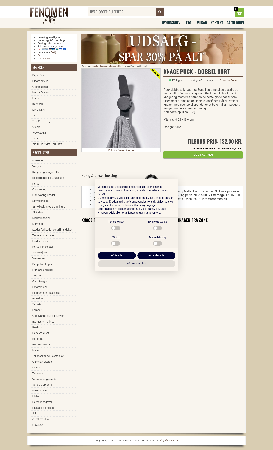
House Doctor (40, 92)
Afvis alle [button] (116, 255)
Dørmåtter (38, 223)
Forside (94, 66)
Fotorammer (39, 287)
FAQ (188, 22)
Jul (34, 413)
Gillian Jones (40, 86)
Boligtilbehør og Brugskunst (48, 177)
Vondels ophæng (42, 384)
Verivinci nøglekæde (44, 379)
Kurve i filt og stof (42, 246)
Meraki (36, 367)
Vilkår (202, 22)
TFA (34, 115)
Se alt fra (228, 80)
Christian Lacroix (42, 361)
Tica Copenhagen (43, 121)
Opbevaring (39, 189)
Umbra (36, 126)
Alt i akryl (37, 212)
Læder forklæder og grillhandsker (52, 229)
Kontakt (217, 22)
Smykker (37, 304)
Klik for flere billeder (121, 150)
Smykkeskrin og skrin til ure (48, 206)
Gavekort (37, 424)
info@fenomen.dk (214, 198)
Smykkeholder (40, 200)
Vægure (37, 166)
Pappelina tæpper (43, 264)
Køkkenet (38, 327)
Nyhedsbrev (171, 22)
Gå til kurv (235, 22)
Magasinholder (41, 218)
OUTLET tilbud (41, 419)
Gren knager (39, 281)
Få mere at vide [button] (136, 263)
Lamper (37, 310)
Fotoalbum (38, 298)
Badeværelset (40, 332)
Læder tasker (40, 241)
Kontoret (37, 338)
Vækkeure (38, 258)
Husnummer (39, 390)
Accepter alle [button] (156, 255)
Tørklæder (38, 373)
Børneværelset (41, 344)
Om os (42, 55)
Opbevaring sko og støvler (48, 315)
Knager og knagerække (110, 66)
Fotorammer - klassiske (46, 292)
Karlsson (37, 103)
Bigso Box (38, 75)
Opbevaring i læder (43, 195)
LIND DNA (38, 109)
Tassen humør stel (43, 235)
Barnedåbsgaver (42, 402)
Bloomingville (40, 81)
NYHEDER (39, 160)
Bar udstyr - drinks (43, 321)
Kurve (36, 183)
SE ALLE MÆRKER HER (47, 144)
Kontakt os (44, 58)
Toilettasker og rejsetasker (48, 355)
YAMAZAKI (39, 132)
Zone (35, 138)
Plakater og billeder (43, 407)
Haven (36, 350)
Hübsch (37, 98)
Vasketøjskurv (40, 252)
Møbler (36, 396)
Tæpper (37, 275)
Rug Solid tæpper (42, 269)
